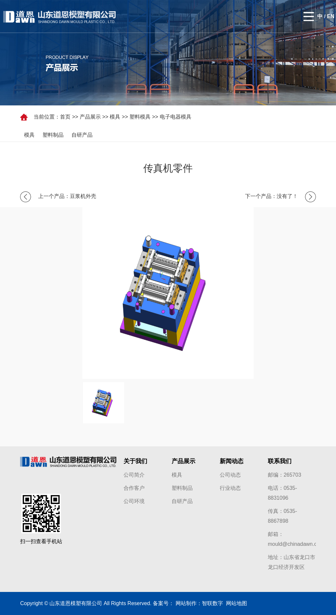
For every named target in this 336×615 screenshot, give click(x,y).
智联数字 (212, 603)
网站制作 (186, 603)
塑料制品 (53, 135)
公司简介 (134, 475)
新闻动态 (231, 461)
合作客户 (134, 488)
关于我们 (135, 461)
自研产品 (82, 135)
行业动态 (230, 488)
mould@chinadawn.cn (294, 544)
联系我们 (280, 461)
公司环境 (134, 501)
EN (330, 16)
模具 (115, 117)
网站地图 (235, 603)
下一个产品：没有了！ (271, 196)
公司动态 (230, 475)
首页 (65, 117)
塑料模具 (140, 117)
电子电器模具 (175, 117)
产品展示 (90, 117)
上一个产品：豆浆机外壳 (67, 196)
